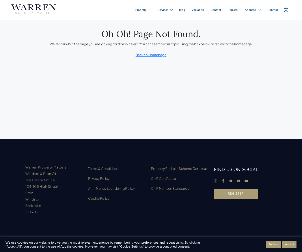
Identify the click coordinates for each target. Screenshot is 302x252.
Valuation (198, 9)
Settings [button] (273, 244)
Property (141, 9)
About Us (250, 9)
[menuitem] (286, 10)
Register (233, 9)
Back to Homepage (151, 55)
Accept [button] (289, 244)
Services (163, 9)
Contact (216, 9)
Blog (182, 9)
